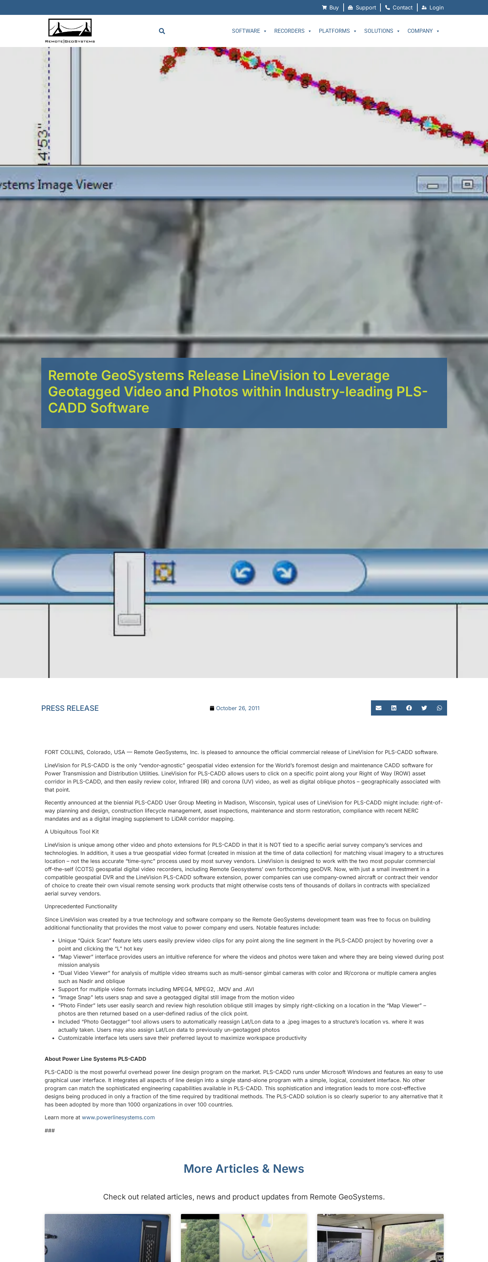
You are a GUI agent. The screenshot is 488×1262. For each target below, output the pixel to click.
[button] (161, 31)
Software (250, 31)
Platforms (338, 31)
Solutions (382, 31)
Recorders (293, 31)
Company (424, 31)
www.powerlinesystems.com (118, 1117)
